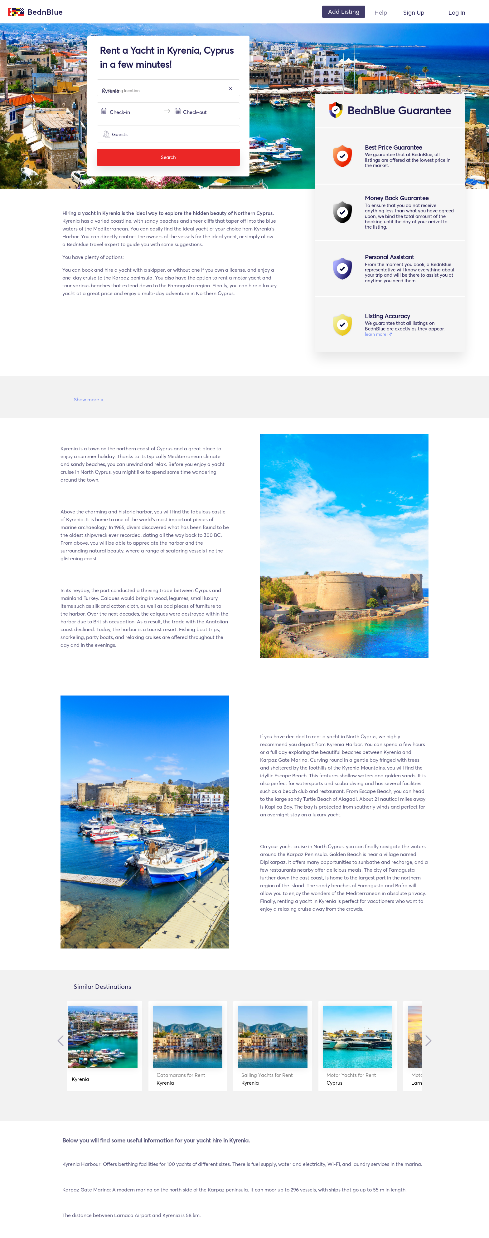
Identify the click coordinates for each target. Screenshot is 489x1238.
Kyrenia (90, 1079)
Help (381, 12)
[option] (113, 1046)
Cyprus (368, 1079)
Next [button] (427, 1040)
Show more (89, 399)
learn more (378, 334)
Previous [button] (62, 1040)
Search (168, 157)
